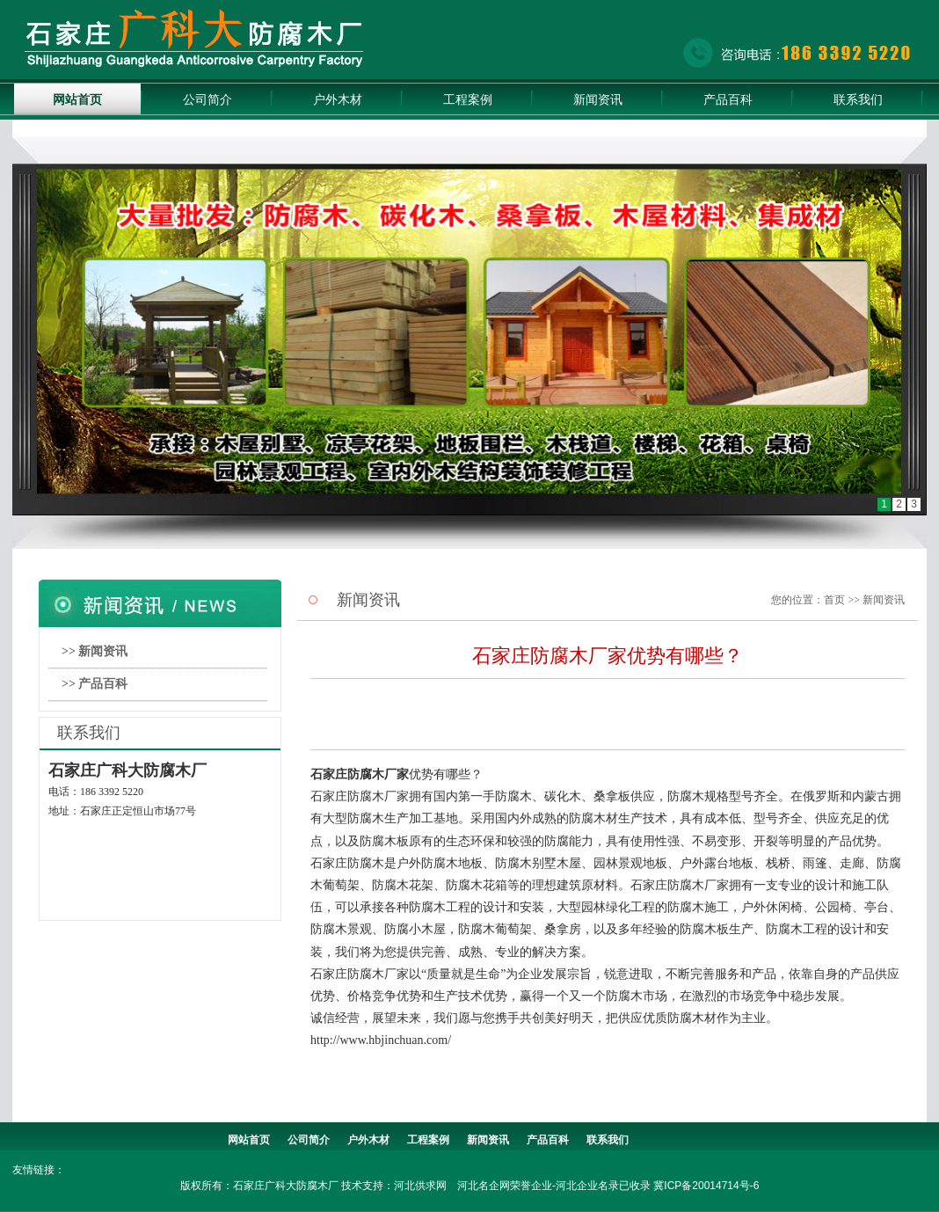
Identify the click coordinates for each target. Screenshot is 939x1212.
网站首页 (77, 99)
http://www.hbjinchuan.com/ (380, 1040)
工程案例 (467, 99)
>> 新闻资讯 (94, 651)
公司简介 (207, 99)
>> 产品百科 (94, 683)
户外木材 (337, 99)
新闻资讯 (597, 99)
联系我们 (858, 99)
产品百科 (728, 99)
